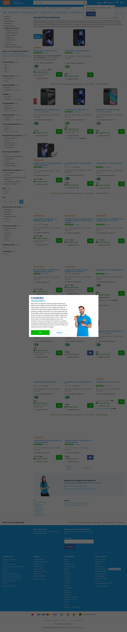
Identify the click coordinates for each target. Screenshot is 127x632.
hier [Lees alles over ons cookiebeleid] (59, 317)
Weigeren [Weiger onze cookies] (59, 333)
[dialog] (63, 316)
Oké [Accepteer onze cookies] (40, 333)
